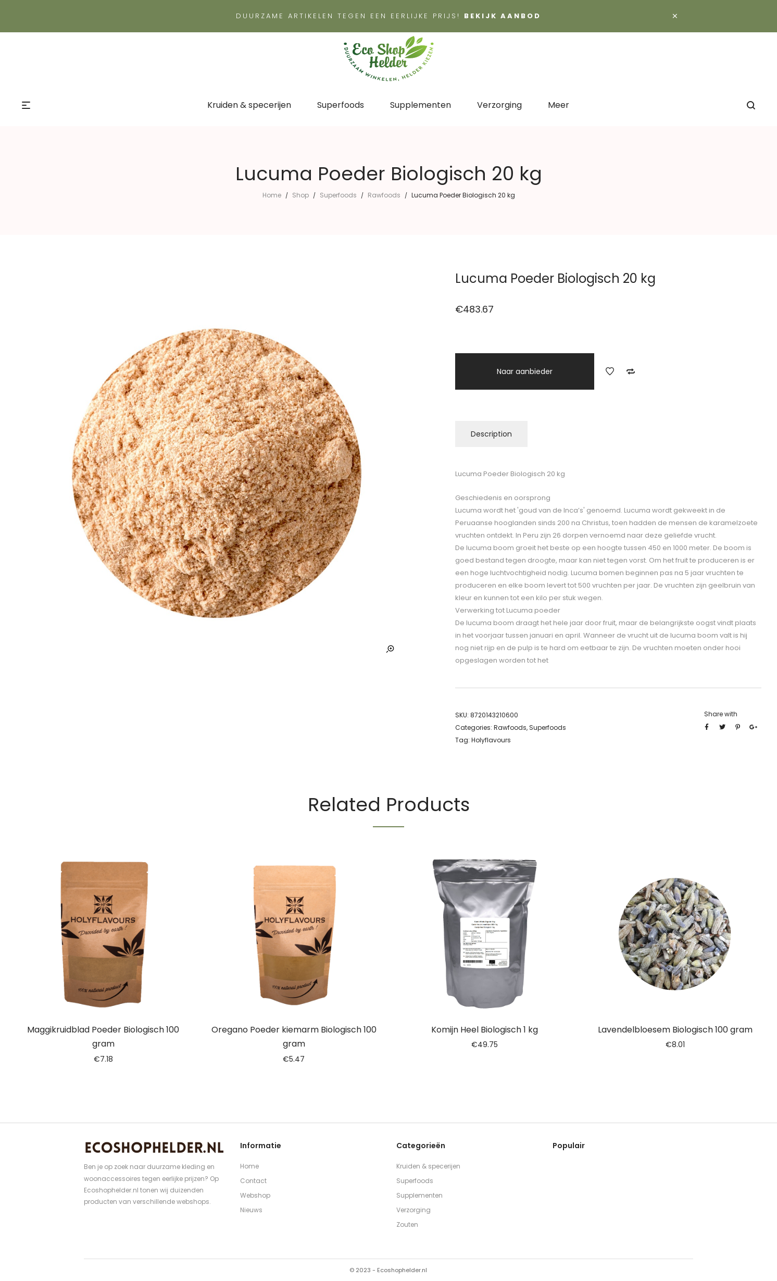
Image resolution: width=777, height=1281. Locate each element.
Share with (720, 714)
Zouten (407, 1224)
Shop (300, 195)
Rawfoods (384, 195)
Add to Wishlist (609, 371)
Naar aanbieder (525, 371)
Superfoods (338, 195)
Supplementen (419, 1195)
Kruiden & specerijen (428, 1166)
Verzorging (413, 1209)
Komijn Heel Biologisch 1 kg (484, 1030)
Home (271, 195)
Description (491, 434)
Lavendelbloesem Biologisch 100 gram (675, 1030)
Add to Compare (630, 371)
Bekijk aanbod (502, 16)
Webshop (255, 1195)
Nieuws (251, 1209)
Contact (253, 1180)
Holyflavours (491, 740)
